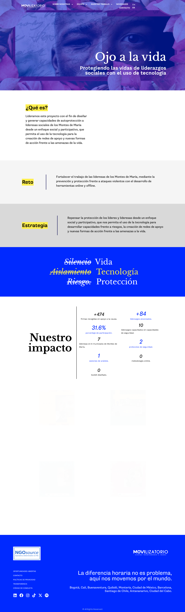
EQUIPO (101, 6)
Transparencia (20, 584)
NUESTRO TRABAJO (121, 6)
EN (166, 6)
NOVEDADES (142, 6)
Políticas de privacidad (24, 580)
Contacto (17, 575)
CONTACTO (156, 6)
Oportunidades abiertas (24, 571)
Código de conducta (22, 588)
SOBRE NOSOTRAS (82, 6)
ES (169, 6)
